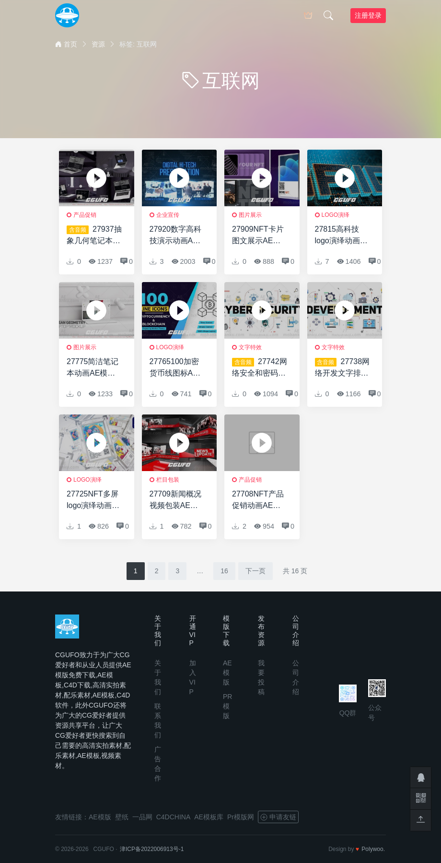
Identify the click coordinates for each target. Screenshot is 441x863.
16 (224, 571)
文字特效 (250, 347)
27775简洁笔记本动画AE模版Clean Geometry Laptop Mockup (95, 368)
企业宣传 (167, 215)
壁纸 (121, 817)
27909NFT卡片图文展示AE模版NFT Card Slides (258, 236)
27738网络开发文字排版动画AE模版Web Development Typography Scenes (342, 368)
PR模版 (227, 706)
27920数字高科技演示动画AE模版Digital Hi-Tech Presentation (176, 236)
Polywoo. (373, 849)
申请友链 (278, 817)
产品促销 (84, 215)
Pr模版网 (240, 817)
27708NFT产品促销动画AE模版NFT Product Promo (258, 500)
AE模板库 (208, 817)
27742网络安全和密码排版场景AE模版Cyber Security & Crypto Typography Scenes (259, 368)
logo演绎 (336, 215)
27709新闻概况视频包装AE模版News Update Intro (176, 500)
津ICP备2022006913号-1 (152, 849)
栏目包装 (167, 479)
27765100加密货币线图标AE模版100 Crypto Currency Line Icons (176, 368)
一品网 (142, 817)
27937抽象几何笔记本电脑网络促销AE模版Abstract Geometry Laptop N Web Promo (94, 236)
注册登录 (368, 15)
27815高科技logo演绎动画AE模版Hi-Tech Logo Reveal (343, 236)
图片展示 (250, 215)
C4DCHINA (173, 817)
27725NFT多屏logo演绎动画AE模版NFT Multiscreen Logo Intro (94, 500)
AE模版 (227, 672)
